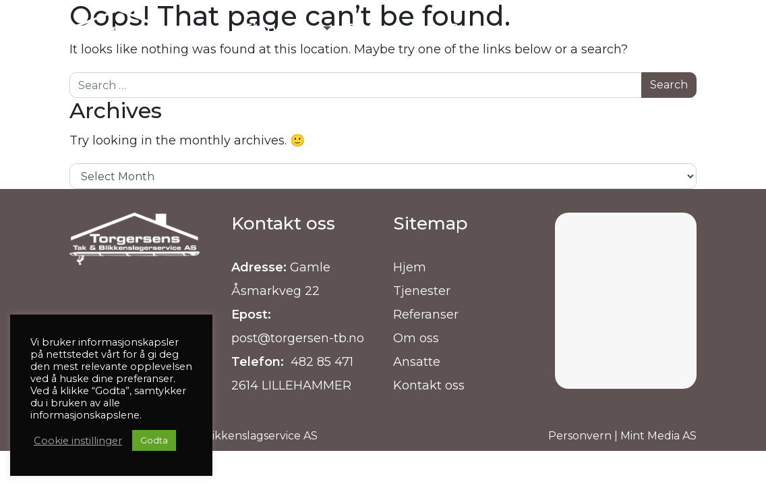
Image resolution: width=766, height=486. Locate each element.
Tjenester (421, 291)
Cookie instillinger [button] (78, 441)
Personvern (580, 435)
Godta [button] (154, 440)
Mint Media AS (658, 435)
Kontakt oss (429, 385)
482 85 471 (320, 361)
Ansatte (416, 361)
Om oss (416, 338)
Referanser (426, 314)
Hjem (409, 267)
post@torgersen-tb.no (297, 338)
